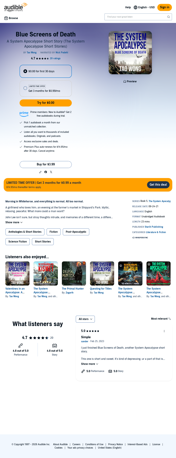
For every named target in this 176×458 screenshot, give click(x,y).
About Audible (60, 444)
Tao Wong (14, 296)
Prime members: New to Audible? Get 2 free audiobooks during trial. (50, 114)
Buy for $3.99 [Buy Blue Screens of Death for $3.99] (46, 164)
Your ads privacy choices (80, 447)
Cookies (59, 447)
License (156, 444)
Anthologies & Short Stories (24, 232)
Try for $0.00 (45, 103)
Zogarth (70, 292)
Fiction (54, 232)
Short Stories (43, 241)
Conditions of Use (94, 444)
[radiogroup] (46, 81)
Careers (76, 444)
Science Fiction (17, 241)
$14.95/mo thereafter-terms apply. (43, 185)
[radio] (46, 71)
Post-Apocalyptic (76, 232)
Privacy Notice (115, 444)
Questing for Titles (101, 288)
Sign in (164, 7)
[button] (40, 172)
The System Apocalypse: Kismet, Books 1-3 (44, 292)
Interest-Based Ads (138, 444)
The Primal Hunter (73, 288)
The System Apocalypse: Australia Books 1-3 (130, 292)
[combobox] (138, 17)
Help (128, 7)
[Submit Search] (169, 17)
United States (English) (110, 447)
